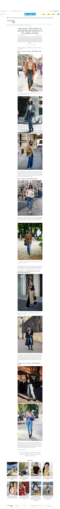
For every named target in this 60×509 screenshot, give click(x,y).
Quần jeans (22, 454)
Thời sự (9, 17)
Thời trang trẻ (51, 17)
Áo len (30, 455)
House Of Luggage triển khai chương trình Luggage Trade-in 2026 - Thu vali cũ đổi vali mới (36, 498)
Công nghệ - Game (39, 17)
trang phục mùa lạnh (26, 452)
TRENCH (33, 455)
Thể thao (35, 17)
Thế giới (12, 17)
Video (44, 17)
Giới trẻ (22, 17)
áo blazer (29, 171)
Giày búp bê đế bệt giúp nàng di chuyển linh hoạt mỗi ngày (24, 478)
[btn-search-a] (3, 14)
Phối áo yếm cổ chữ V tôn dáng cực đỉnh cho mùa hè (12, 497)
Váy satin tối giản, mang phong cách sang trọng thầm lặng (24, 498)
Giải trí (33, 17)
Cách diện (35, 454)
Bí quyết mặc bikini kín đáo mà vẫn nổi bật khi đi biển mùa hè (12, 478)
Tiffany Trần (20, 34)
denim (20, 452)
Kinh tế (14, 17)
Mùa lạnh (26, 455)
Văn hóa (30, 17)
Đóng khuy (33, 452)
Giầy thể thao (38, 452)
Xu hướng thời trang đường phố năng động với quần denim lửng (48, 498)
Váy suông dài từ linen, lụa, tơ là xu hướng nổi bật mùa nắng (48, 478)
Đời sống (17, 17)
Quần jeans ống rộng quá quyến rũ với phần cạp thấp (36, 478)
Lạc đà (39, 454)
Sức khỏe (19, 17)
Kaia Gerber (26, 454)
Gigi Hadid (31, 454)
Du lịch (28, 17)
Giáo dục (25, 17)
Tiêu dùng (47, 17)
